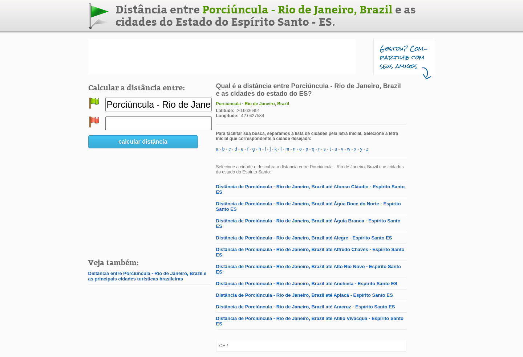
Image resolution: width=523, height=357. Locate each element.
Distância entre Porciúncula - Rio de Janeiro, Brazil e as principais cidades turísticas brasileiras (147, 276)
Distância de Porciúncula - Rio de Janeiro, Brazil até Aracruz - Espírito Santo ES (305, 306)
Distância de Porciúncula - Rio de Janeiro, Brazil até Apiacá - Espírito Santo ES (304, 295)
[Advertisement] (222, 56)
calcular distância (142, 142)
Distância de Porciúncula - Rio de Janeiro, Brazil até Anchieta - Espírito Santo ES (306, 283)
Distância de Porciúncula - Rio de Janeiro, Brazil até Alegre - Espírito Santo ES (304, 238)
